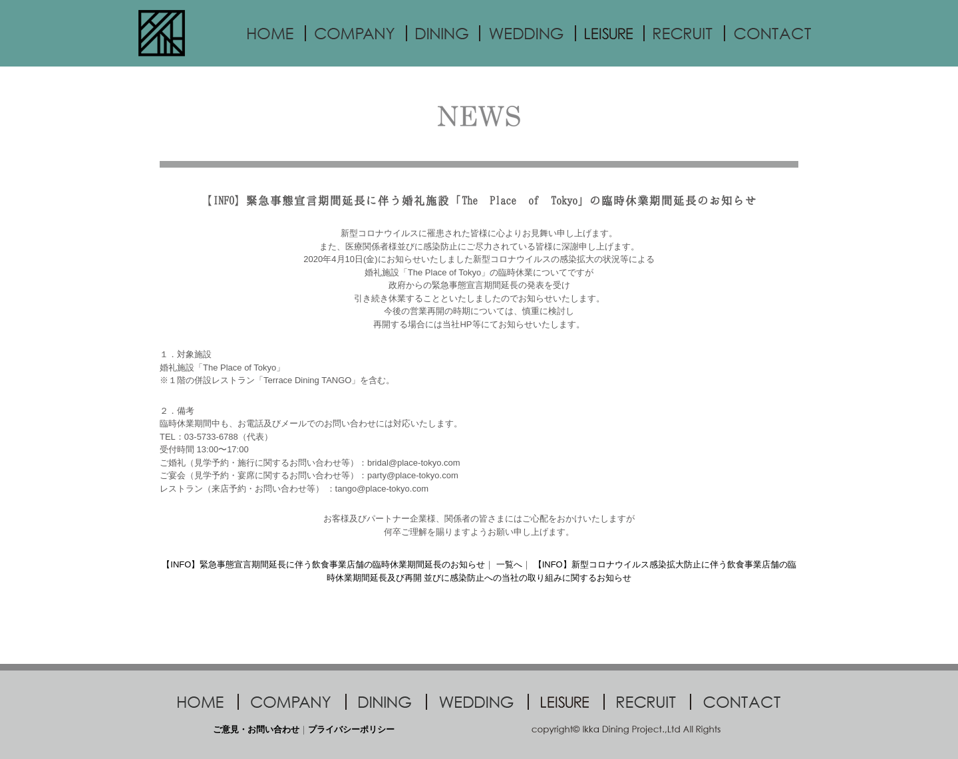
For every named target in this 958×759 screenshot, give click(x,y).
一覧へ (509, 564)
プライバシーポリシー (351, 729)
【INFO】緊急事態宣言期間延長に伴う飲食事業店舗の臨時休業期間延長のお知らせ (323, 564)
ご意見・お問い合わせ (256, 729)
